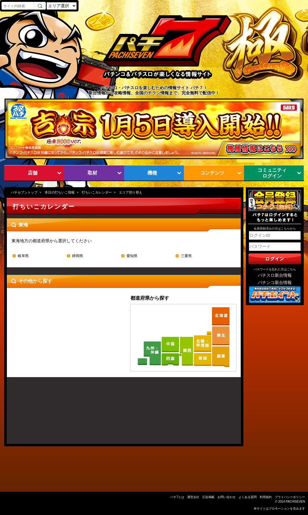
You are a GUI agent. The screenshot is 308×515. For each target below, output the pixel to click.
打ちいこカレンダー (97, 192)
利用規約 (266, 497)
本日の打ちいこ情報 (60, 192)
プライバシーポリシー (290, 497)
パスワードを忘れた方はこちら (275, 269)
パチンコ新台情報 (275, 282)
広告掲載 (208, 497)
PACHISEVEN (295, 501)
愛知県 (132, 256)
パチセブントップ (24, 192)
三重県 (186, 256)
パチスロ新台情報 (275, 275)
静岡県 (77, 256)
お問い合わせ (226, 497)
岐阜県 (23, 256)
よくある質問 (248, 497)
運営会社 (193, 497)
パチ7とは (177, 497)
